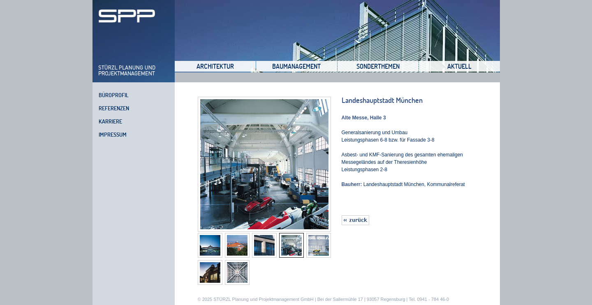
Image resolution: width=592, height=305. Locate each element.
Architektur (215, 66)
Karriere (110, 121)
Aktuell (459, 66)
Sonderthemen (378, 66)
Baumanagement (296, 66)
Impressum (113, 134)
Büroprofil (114, 95)
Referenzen (114, 108)
